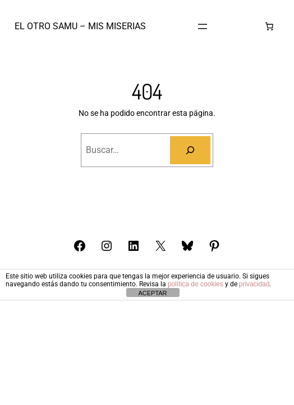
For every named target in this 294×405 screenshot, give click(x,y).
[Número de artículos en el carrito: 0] (269, 26)
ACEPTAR (152, 293)
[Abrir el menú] (202, 26)
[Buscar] (190, 150)
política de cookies (195, 284)
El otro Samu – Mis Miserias (80, 26)
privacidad (254, 284)
